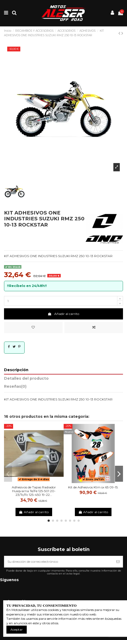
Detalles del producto (26, 378)
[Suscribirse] (118, 561)
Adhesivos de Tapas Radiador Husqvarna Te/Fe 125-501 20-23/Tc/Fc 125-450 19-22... (34, 491)
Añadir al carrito (63, 314)
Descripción (16, 370)
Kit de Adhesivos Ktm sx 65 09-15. (93, 487)
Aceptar (16, 629)
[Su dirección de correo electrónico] (58, 561)
